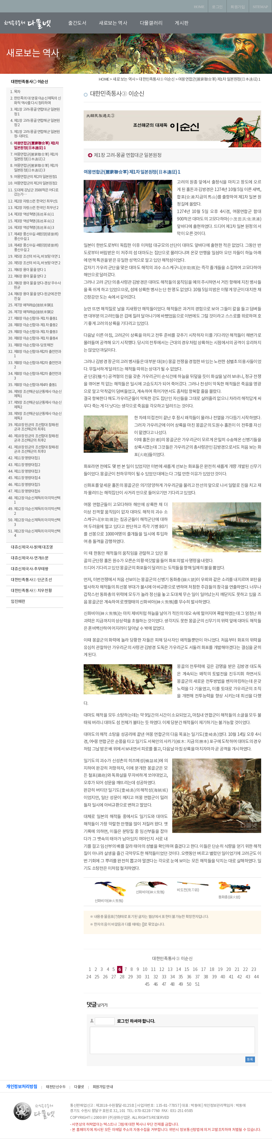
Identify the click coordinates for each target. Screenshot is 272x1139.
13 (170, 969)
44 (256, 977)
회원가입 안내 (103, 1087)
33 (164, 977)
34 (172, 977)
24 (88, 977)
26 (105, 977)
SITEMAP (260, 7)
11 (153, 969)
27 (113, 977)
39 (214, 977)
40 (222, 977)
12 (161, 969)
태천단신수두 (55, 1087)
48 (172, 984)
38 (206, 977)
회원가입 (237, 7)
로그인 (217, 7)
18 (211, 969)
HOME (199, 7)
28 (122, 977)
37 (197, 977)
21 (237, 969)
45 (147, 984)
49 (180, 984)
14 (178, 969)
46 (155, 984)
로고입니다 (35, 24)
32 (155, 977)
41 (231, 977)
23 (253, 969)
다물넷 (79, 1087)
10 (145, 969)
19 (220, 969)
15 (186, 969)
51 (197, 984)
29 (130, 977)
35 (180, 977)
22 (245, 969)
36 (189, 977)
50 (189, 984)
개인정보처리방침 (21, 1086)
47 (164, 984)
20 (228, 969)
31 (147, 977)
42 (239, 977)
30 (138, 977)
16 (195, 969)
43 (247, 977)
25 (96, 977)
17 (203, 969)
